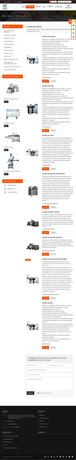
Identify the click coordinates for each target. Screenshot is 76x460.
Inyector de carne (8, 53)
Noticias (42, 421)
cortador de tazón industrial (48, 250)
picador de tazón (46, 344)
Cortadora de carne (9, 50)
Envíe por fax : (6, 427)
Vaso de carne (7, 56)
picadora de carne (46, 127)
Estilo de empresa (8, 439)
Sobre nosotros (68, 7)
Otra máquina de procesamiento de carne (10, 63)
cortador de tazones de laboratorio (50, 203)
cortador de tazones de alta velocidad (51, 294)
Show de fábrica (8, 442)
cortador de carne (46, 165)
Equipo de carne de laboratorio (12, 66)
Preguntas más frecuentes (10, 448)
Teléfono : (4, 424)
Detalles (53, 81)
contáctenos (58, 7)
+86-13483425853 (18, 2)
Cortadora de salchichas (10, 35)
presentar (30, 393)
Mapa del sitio (43, 427)
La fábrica (50, 7)
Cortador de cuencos (9, 38)
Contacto (5, 411)
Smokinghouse (7, 47)
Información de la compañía (11, 436)
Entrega (42, 415)
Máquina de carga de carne (11, 59)
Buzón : (4, 421)
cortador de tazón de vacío (48, 229)
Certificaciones (43, 424)
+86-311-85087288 (12, 192)
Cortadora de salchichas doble (12, 171)
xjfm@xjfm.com (7, 2)
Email (45, 81)
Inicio (23, 7)
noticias (38, 7)
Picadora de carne (8, 41)
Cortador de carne (8, 147)
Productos (30, 7)
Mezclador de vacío (9, 44)
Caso (43, 7)
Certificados (41, 432)
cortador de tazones (47, 77)
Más (6, 101)
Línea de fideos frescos (10, 69)
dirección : (5, 415)
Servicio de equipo (44, 418)
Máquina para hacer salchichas (9, 31)
